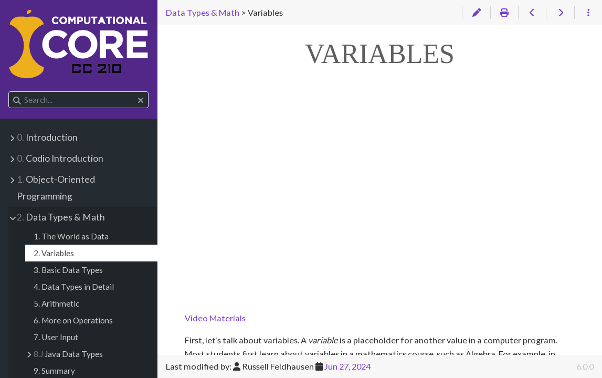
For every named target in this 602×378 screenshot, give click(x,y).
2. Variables (54, 253)
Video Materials (215, 318)
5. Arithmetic (56, 303)
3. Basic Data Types (68, 270)
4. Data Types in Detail (74, 286)
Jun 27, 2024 (347, 366)
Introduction (47, 137)
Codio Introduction (60, 158)
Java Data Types (68, 354)
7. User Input (56, 337)
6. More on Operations (73, 320)
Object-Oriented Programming (56, 188)
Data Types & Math (61, 217)
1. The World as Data (71, 236)
